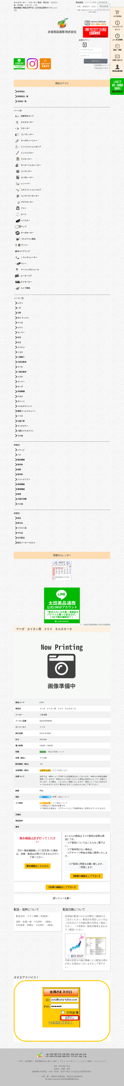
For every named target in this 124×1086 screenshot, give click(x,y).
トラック (21, 450)
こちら (90, 842)
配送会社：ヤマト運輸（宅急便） (33, 916)
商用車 (20, 474)
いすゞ (20, 308)
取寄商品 (21, 91)
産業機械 (21, 484)
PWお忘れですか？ (102, 68)
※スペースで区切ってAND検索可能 (96, 2)
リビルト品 (21, 528)
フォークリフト (23, 479)
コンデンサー (23, 171)
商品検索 (79, 2)
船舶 (19, 469)
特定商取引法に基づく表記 (46, 1061)
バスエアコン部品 (25, 239)
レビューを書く (62, 898)
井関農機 (21, 391)
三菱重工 (21, 357)
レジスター (22, 221)
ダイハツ (21, 401)
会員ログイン (84, 40)
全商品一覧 (21, 101)
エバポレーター (24, 178)
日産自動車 (21, 362)
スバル (20, 367)
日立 (19, 342)
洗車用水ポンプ (24, 116)
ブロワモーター (24, 202)
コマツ (20, 328)
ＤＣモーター (23, 282)
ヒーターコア (23, 276)
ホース (20, 214)
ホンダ (20, 386)
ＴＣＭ (20, 416)
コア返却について (60, 803)
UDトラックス (23, 318)
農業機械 (21, 489)
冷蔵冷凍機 (21, 499)
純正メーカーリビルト (26, 543)
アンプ (20, 227)
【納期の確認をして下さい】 (86, 876)
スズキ (20, 377)
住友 (19, 337)
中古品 (20, 533)
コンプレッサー (24, 135)
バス (19, 455)
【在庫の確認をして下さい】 (62, 887)
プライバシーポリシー (69, 1061)
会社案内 (28, 1061)
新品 (19, 518)
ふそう (20, 303)
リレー (20, 264)
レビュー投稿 (85, 1061)
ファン (20, 208)
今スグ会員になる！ (60, 770)
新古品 (20, 523)
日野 (19, 313)
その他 (20, 436)
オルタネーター (24, 122)
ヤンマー (21, 332)
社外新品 (21, 538)
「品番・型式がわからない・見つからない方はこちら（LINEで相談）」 (93, 11)
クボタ (20, 396)
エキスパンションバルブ (28, 190)
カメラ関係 (22, 288)
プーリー (21, 245)
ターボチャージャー (26, 141)
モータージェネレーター (28, 165)
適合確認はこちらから (37, 866)
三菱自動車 (21, 372)
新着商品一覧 (22, 96)
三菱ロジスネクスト (25, 431)
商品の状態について (56, 752)
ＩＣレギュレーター (26, 257)
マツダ (20, 323)
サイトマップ (99, 1061)
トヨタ (20, 352)
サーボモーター (24, 233)
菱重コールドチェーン (26, 411)
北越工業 (21, 421)
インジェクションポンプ (28, 147)
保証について (63, 797)
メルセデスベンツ (24, 406)
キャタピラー (22, 426)
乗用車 (20, 465)
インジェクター (24, 153)
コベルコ (21, 347)
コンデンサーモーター (27, 196)
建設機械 (21, 460)
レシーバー (22, 184)
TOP (20, 1061)
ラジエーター (23, 159)
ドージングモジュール (27, 270)
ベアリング (22, 251)
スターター (22, 128)
